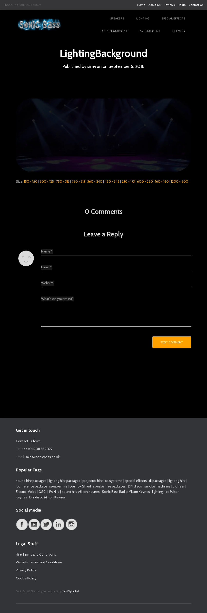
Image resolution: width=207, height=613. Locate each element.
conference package (32, 486)
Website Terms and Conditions (39, 562)
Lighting (142, 18)
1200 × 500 (179, 181)
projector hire (92, 480)
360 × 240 (94, 181)
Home (141, 5)
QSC (42, 491)
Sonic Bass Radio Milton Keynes (126, 491)
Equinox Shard (80, 486)
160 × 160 (162, 181)
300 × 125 (47, 181)
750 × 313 (62, 181)
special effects (136, 480)
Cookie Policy (26, 578)
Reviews (169, 5)
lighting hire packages (64, 480)
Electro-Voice (26, 491)
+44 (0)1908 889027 (37, 449)
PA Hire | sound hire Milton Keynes (74, 491)
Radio (182, 5)
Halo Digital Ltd (70, 591)
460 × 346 (112, 181)
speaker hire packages (109, 486)
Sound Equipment (114, 31)
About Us (154, 5)
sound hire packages (31, 480)
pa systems (113, 480)
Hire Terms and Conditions (36, 554)
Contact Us (196, 5)
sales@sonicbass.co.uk (42, 457)
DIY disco (135, 486)
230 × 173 (128, 181)
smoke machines (157, 486)
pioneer (178, 486)
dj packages (157, 480)
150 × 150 (31, 181)
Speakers (117, 18)
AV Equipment (150, 31)
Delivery (178, 31)
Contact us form (28, 441)
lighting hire (177, 480)
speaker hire (58, 486)
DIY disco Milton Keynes (47, 497)
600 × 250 (145, 181)
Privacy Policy (26, 570)
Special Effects (173, 18)
